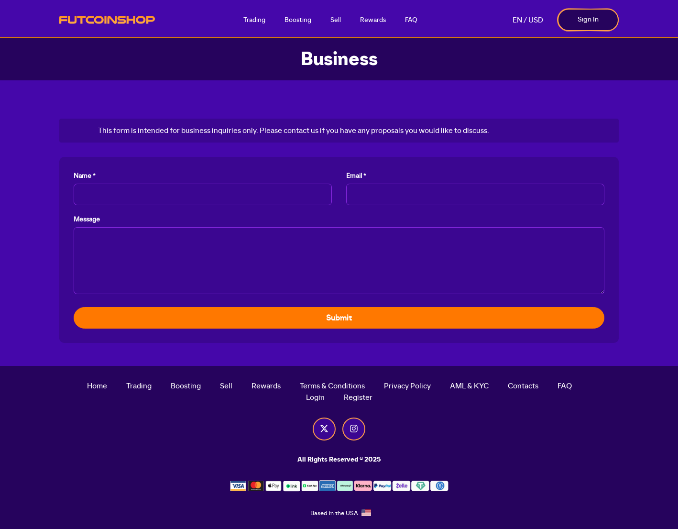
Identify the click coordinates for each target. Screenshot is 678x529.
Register (358, 397)
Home (97, 386)
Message (87, 219)
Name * (85, 176)
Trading (254, 20)
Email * (356, 176)
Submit (339, 318)
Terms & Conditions (332, 386)
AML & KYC (469, 386)
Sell (335, 20)
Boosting (297, 20)
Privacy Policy (407, 386)
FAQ (411, 20)
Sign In (588, 19)
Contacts (523, 386)
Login (315, 397)
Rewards (373, 20)
